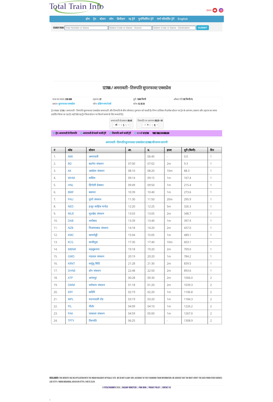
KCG (70, 242)
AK (69, 171)
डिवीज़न (121, 18)
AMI (70, 156)
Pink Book (143, 387)
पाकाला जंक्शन (96, 313)
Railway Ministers (129, 387)
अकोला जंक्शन (96, 171)
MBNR (72, 249)
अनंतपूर (93, 278)
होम (88, 18)
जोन (111, 18)
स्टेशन (103, 18)
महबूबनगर (94, 249)
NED (71, 206)
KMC (71, 235)
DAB (70, 221)
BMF (71, 192)
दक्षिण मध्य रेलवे (104, 103)
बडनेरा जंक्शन (96, 163)
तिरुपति (93, 320)
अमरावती (93, 156)
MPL (70, 299)
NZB (70, 228)
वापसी (141, 133)
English (183, 18)
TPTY (71, 320)
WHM (71, 178)
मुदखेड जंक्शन (96, 213)
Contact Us (166, 387)
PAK (70, 313)
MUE (71, 213)
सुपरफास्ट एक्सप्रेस (66, 103)
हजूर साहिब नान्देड (98, 206)
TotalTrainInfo (110, 387)
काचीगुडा (93, 242)
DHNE (72, 271)
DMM (71, 285)
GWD (71, 256)
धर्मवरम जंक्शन (97, 285)
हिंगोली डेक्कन (96, 185)
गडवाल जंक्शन (96, 256)
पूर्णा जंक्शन (95, 199)
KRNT (71, 263)
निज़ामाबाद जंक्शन (98, 228)
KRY (70, 292)
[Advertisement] (136, 56)
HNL (70, 185)
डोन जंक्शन (95, 271)
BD (70, 163)
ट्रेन (94, 18)
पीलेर (91, 306)
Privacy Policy (154, 387)
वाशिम (92, 178)
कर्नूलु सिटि (94, 263)
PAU (70, 199)
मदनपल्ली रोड (96, 299)
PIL (70, 306)
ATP (70, 278)
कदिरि (92, 292)
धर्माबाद (93, 221)
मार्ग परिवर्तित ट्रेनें (165, 18)
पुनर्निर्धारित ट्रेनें (145, 18)
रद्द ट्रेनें (131, 18)
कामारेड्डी (93, 235)
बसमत (92, 192)
